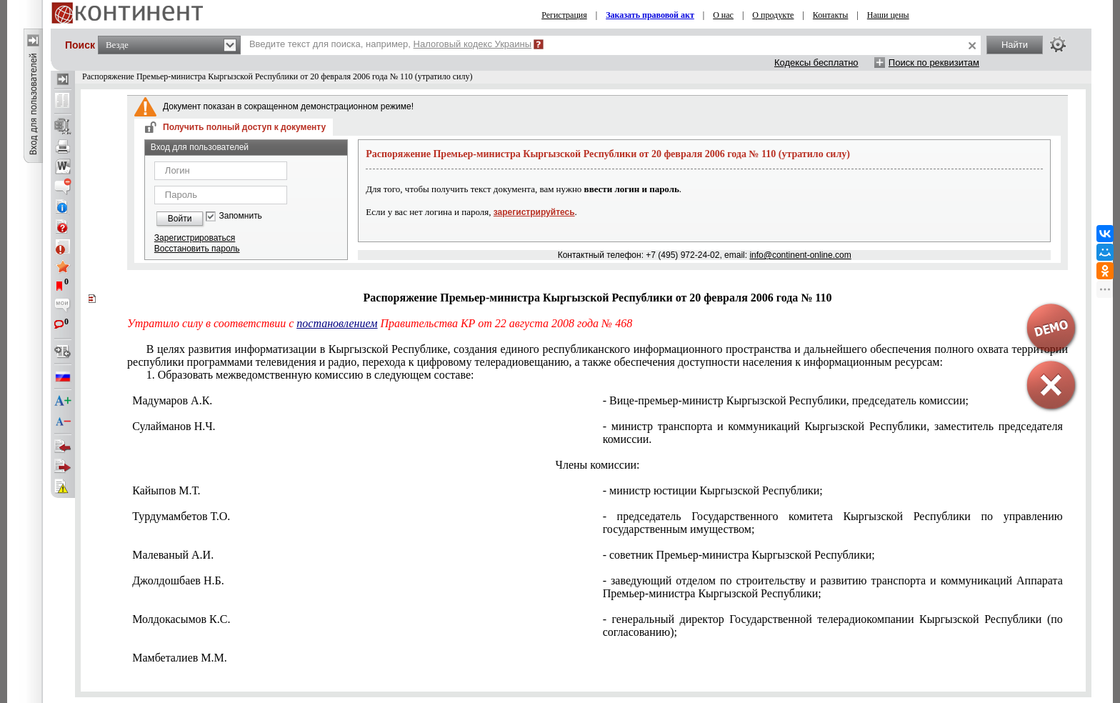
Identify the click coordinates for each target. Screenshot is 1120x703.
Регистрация (564, 15)
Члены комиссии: (598, 465)
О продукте (773, 15)
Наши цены (888, 15)
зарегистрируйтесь (534, 212)
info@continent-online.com (800, 255)
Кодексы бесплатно (816, 62)
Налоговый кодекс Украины (473, 44)
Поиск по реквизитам (934, 62)
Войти (180, 219)
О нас (723, 15)
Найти (1014, 44)
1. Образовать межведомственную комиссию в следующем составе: (310, 375)
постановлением (336, 323)
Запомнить (240, 216)
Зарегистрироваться (194, 238)
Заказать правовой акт (650, 15)
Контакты (831, 15)
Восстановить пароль (197, 249)
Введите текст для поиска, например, (390, 44)
